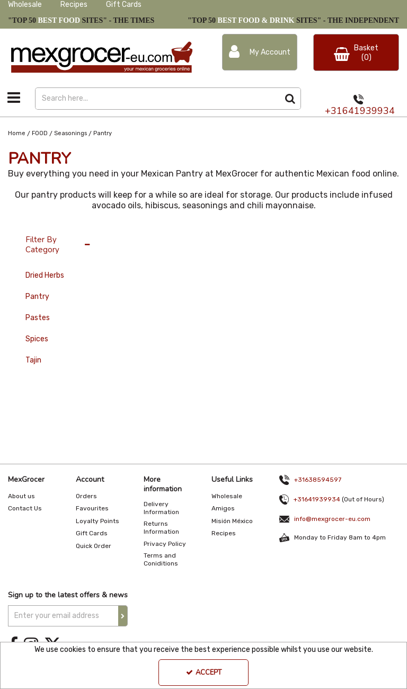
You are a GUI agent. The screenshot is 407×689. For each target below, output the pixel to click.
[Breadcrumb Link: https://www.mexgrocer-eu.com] (16, 133)
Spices (36, 338)
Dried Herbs (44, 275)
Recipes (73, 4)
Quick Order (93, 546)
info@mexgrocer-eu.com (332, 519)
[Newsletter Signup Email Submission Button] (123, 615)
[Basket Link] (356, 52)
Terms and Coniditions (161, 559)
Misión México (232, 521)
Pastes (37, 317)
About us (21, 496)
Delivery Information (161, 508)
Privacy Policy (165, 543)
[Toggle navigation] (14, 97)
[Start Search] (290, 98)
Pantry (37, 296)
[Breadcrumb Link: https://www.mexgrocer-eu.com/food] (40, 133)
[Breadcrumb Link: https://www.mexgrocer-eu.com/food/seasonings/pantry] (102, 133)
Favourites (92, 508)
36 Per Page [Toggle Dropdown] (134, 234)
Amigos (223, 508)
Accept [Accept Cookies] (204, 672)
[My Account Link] (260, 52)
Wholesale (25, 4)
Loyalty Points (97, 521)
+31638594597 (317, 479)
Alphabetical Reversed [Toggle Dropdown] (210, 234)
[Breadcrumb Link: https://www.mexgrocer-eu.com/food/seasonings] (70, 133)
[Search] (157, 98)
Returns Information (161, 527)
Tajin (33, 360)
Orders (86, 496)
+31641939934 (360, 110)
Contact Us (25, 508)
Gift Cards (123, 4)
